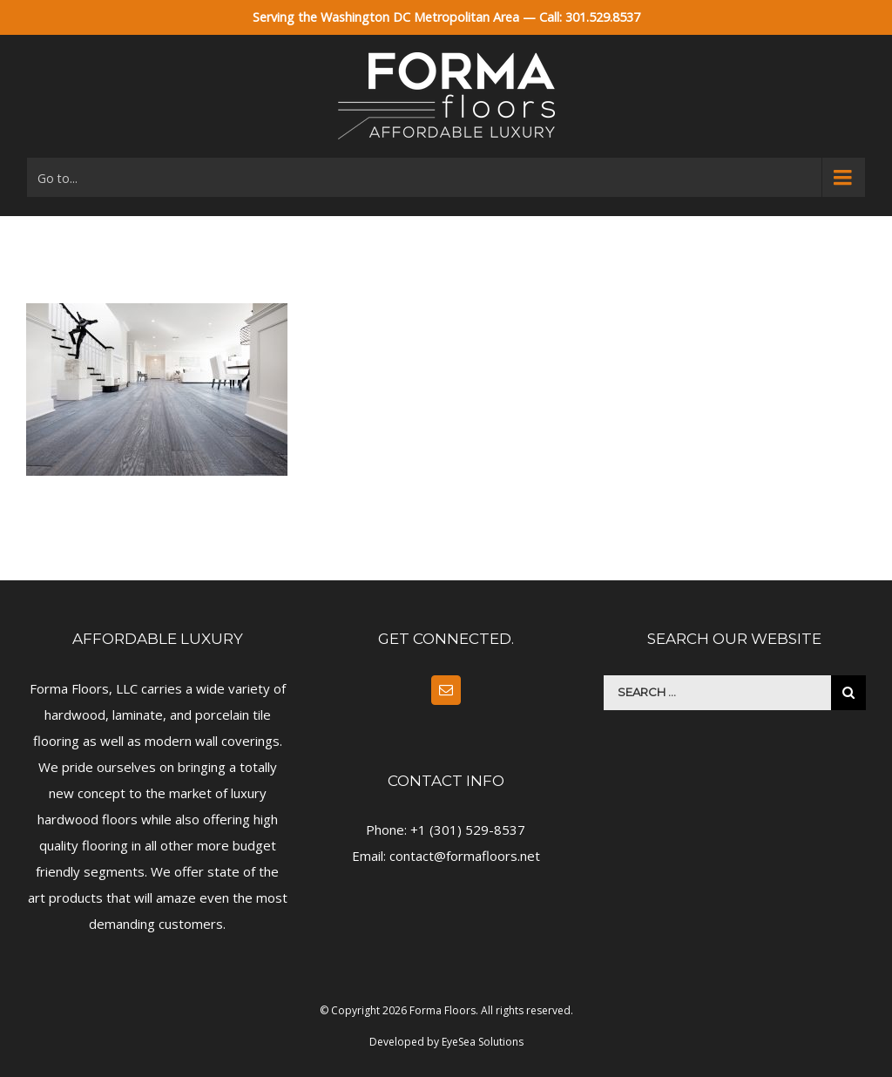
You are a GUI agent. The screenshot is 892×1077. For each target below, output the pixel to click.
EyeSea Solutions (483, 1041)
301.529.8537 (602, 17)
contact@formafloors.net (464, 855)
